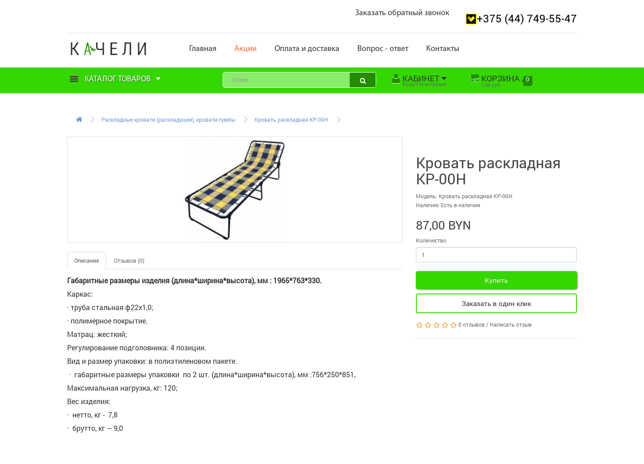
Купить (496, 280)
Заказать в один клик (496, 303)
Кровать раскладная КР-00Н (291, 119)
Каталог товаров (115, 79)
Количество (431, 240)
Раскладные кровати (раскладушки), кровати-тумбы (168, 119)
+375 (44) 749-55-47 (527, 18)
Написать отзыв (511, 324)
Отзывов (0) (129, 260)
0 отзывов (471, 324)
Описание (86, 260)
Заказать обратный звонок (402, 13)
